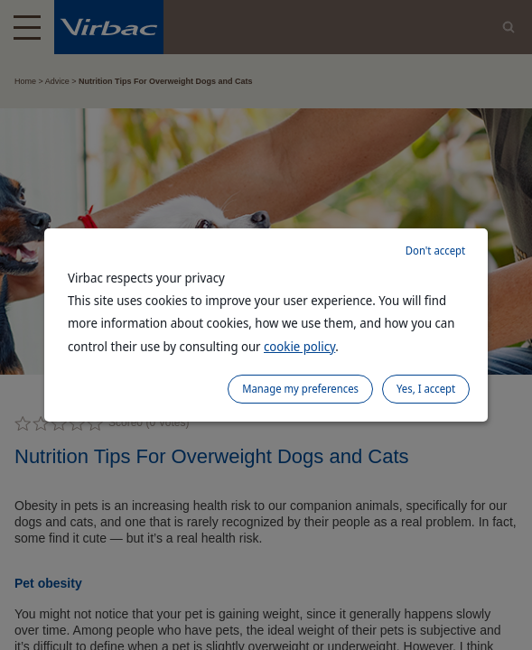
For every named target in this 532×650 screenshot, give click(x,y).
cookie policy (299, 346)
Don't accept (435, 250)
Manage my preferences (300, 388)
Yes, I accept (426, 388)
